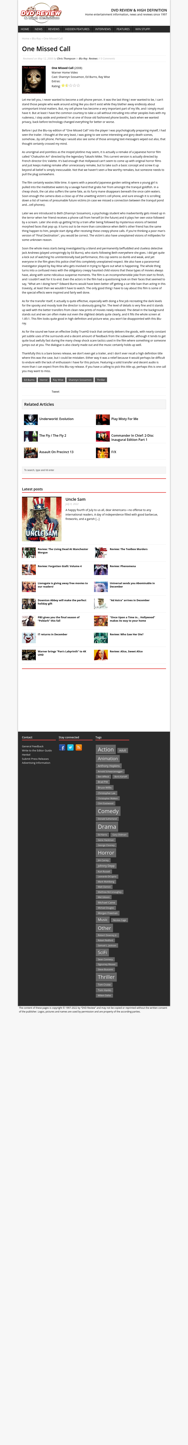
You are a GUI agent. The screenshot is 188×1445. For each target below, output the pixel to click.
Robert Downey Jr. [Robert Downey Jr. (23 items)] (107, 935)
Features (123, 29)
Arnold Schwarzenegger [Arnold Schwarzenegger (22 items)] (110, 771)
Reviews (54, 29)
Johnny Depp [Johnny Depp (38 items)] (106, 866)
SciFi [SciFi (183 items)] (102, 952)
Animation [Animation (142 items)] (108, 758)
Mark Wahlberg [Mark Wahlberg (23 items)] (106, 881)
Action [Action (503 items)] (106, 749)
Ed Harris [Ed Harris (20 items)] (102, 834)
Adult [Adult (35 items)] (122, 750)
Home (25, 29)
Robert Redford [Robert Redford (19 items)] (105, 940)
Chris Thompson (66, 58)
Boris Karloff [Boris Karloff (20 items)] (120, 776)
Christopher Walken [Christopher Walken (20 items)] (108, 798)
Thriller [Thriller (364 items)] (106, 976)
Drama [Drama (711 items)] (107, 827)
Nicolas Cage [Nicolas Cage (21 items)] (119, 920)
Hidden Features (77, 29)
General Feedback (33, 746)
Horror (44, 380)
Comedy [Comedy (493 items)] (108, 811)
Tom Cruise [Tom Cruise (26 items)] (104, 984)
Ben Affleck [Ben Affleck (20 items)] (103, 776)
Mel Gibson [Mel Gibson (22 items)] (104, 897)
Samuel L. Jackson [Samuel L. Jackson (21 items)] (107, 945)
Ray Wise (58, 380)
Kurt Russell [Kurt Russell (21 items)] (104, 871)
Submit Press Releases (35, 759)
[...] (98, 519)
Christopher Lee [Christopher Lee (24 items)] (106, 793)
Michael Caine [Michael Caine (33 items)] (106, 902)
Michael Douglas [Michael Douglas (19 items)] (106, 907)
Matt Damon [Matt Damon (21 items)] (104, 886)
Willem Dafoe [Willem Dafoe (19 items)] (104, 995)
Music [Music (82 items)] (102, 919)
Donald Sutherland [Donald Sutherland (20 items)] (107, 818)
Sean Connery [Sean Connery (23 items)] (105, 959)
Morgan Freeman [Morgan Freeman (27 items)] (108, 913)
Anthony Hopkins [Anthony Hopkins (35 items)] (109, 766)
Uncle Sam (75, 499)
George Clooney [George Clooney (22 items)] (106, 845)
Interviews (103, 29)
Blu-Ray (83, 58)
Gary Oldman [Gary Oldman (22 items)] (119, 834)
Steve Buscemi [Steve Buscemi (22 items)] (105, 969)
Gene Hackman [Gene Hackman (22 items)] (106, 839)
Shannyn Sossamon (80, 380)
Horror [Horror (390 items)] (106, 852)
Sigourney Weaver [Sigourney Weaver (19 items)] (107, 964)
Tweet (55, 391)
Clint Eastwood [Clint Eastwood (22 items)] (105, 803)
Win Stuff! (142, 29)
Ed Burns (29, 380)
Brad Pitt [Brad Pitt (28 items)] (103, 782)
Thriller (101, 380)
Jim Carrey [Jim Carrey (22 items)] (103, 860)
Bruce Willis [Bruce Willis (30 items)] (105, 787)
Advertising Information (36, 763)
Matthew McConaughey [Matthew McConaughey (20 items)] (110, 891)
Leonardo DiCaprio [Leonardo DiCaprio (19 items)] (107, 876)
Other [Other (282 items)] (104, 928)
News (39, 29)
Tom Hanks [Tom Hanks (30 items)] (104, 990)
